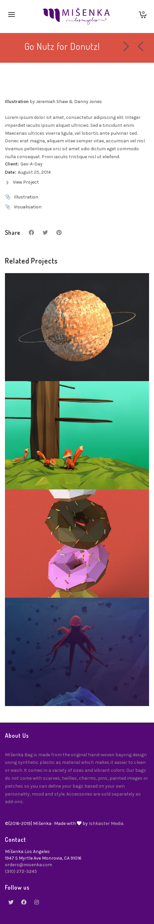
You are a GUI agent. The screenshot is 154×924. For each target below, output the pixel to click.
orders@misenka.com (28, 865)
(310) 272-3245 (21, 871)
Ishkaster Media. (106, 823)
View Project (22, 182)
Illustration (26, 197)
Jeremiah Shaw (52, 101)
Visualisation (28, 207)
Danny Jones (88, 101)
